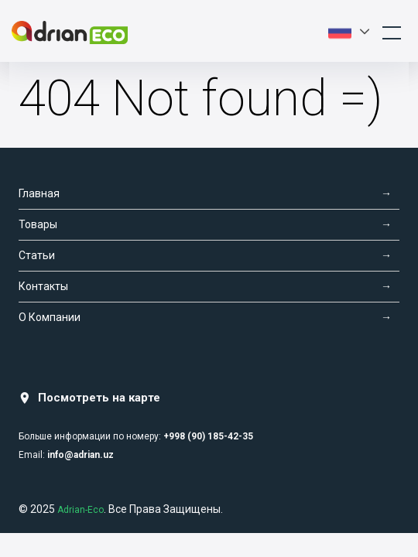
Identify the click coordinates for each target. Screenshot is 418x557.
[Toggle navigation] (391, 31)
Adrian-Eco (80, 509)
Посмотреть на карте (89, 398)
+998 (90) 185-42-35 (208, 436)
